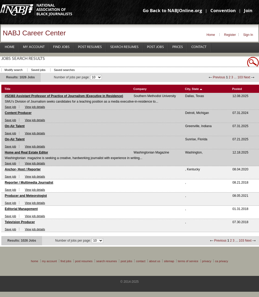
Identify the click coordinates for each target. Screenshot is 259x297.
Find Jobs (61, 47)
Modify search (13, 69)
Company (140, 88)
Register (230, 35)
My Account (34, 47)
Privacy (206, 261)
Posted (237, 88)
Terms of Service (188, 261)
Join (248, 11)
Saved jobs (38, 69)
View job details (35, 106)
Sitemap (169, 261)
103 (240, 77)
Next (247, 77)
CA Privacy (221, 261)
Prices (177, 47)
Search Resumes (124, 47)
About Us (154, 261)
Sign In (248, 35)
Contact (198, 47)
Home (210, 35)
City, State (192, 88)
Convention (223, 11)
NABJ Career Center (34, 33)
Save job (10, 106)
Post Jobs (155, 47)
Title (7, 88)
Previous (219, 77)
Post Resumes (90, 47)
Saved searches (64, 69)
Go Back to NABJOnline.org (172, 11)
